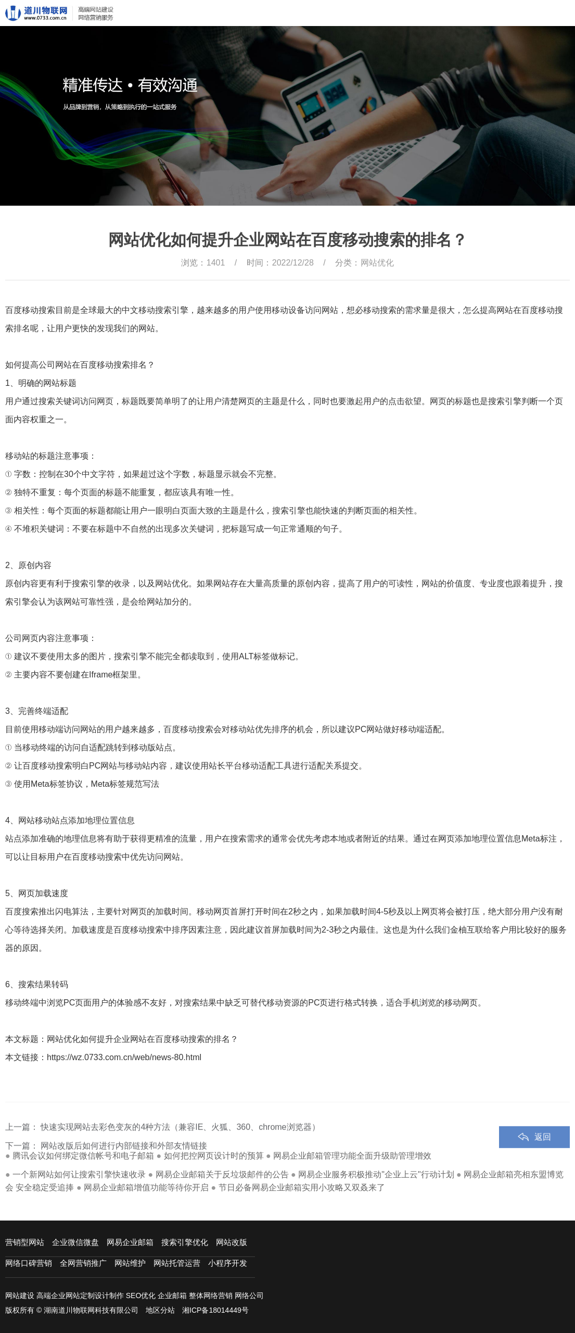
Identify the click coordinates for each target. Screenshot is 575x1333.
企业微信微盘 (75, 1242)
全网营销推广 (83, 1263)
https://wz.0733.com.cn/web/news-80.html (124, 1057)
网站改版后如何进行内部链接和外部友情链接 (124, 1160)
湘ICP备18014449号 (215, 1310)
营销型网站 (24, 1242)
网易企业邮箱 (130, 1242)
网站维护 (130, 1263)
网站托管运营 (177, 1263)
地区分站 (160, 1310)
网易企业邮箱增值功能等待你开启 (146, 1187)
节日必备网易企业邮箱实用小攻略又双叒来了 (302, 1187)
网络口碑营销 (28, 1263)
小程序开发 (227, 1263)
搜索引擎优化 (184, 1242)
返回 (542, 1151)
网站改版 (231, 1242)
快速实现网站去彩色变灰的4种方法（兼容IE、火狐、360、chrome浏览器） (180, 1141)
